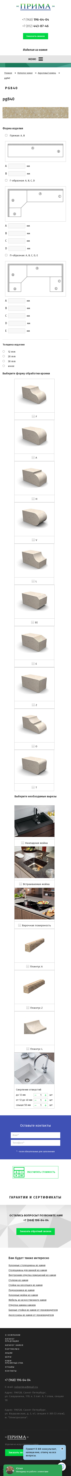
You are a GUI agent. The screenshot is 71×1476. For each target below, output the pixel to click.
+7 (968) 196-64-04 (36, 1220)
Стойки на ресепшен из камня (25, 1285)
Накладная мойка (36, 843)
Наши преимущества (14, 1362)
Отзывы (10, 1367)
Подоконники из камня (21, 1290)
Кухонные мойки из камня (23, 1295)
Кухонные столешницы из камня (27, 1265)
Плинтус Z (36, 1007)
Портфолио (12, 1349)
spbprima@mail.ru (26, 1386)
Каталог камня (25, 73)
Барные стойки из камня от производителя (33, 1310)
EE (36, 622)
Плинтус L (36, 1049)
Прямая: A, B (17, 135)
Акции (9, 1353)
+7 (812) (35, 26)
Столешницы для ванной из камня (28, 1270)
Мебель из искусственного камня (27, 1300)
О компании (12, 1335)
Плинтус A (36, 966)
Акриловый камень (47, 73)
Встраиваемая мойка (36, 884)
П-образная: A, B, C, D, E (24, 255)
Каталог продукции (12, 1340)
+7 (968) (35, 19)
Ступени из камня (18, 1280)
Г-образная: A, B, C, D (22, 180)
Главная (8, 73)
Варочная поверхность (36, 925)
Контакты (11, 1371)
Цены (8, 1357)
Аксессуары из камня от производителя (31, 1315)
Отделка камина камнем (22, 1305)
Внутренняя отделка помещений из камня (32, 1275)
